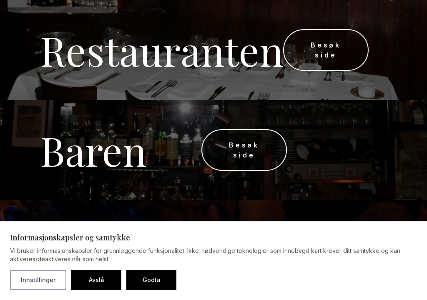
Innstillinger (38, 279)
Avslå (96, 279)
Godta (152, 279)
